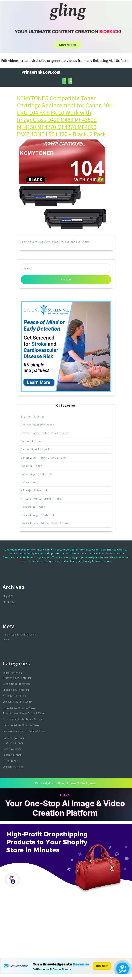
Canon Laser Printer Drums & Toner (44, 457)
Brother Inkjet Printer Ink (37, 425)
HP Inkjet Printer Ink (34, 490)
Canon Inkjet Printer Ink (36, 449)
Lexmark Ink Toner (33, 507)
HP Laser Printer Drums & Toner (42, 498)
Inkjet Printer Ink (12, 672)
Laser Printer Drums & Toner (19, 708)
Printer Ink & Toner (13, 738)
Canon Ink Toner (31, 441)
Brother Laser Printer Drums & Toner (45, 433)
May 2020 (8, 596)
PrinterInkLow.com (41, 72)
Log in (6, 639)
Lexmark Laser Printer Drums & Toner (45, 523)
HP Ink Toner (29, 482)
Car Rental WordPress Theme (56, 783)
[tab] (64, 81)
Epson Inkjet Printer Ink (36, 474)
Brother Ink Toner (32, 416)
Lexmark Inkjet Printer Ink (38, 515)
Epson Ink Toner (31, 466)
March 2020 (9, 602)
